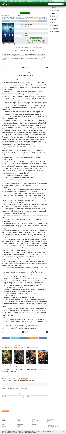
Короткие (33, 419)
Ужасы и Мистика (20, 425)
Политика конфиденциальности (52, 426)
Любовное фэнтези (28, 31)
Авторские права (25, 12)
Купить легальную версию (36, 38)
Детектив (3, 419)
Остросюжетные (35, 421)
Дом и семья (53, 22)
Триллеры (3, 425)
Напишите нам (37, 45)
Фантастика (40, 4)
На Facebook (49, 420)
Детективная (19, 420)
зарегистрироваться (13, 384)
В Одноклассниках (50, 419)
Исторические (4, 421)
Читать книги (14, 4)
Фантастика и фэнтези (55, 10)
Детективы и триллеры (22, 4)
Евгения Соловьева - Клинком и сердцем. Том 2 (43, 365)
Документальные (54, 16)
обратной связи (33, 432)
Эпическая (19, 427)
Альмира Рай (27, 26)
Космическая (19, 421)
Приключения (54, 19)
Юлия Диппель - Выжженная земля (30, 365)
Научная (18, 422)
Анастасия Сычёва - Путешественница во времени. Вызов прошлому (19, 366)
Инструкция (40, 47)
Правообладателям (50, 425)
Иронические (4, 420)
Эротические (34, 424)
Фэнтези (18, 426)
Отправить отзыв (5, 411)
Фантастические (35, 420)
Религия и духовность (55, 25)
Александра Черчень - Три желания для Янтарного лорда (7, 365)
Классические (4, 422)
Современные (34, 422)
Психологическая (20, 424)
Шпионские (4, 426)
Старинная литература (55, 28)
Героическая (19, 419)
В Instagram (49, 422)
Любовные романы (32, 4)
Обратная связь (50, 427)
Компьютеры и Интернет (55, 31)
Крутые (3, 424)
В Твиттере (49, 421)
